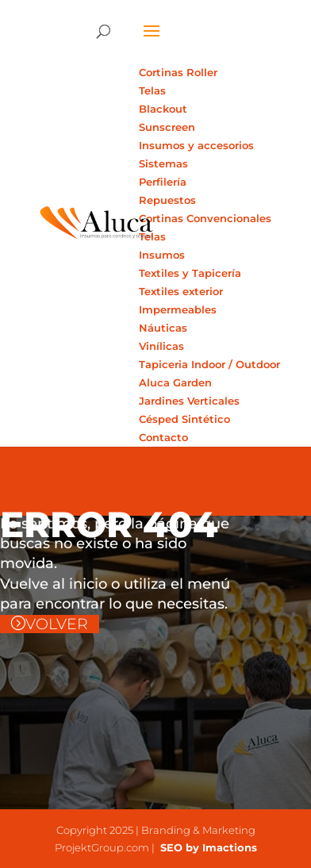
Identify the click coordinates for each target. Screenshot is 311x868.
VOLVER (56, 624)
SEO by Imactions (207, 847)
